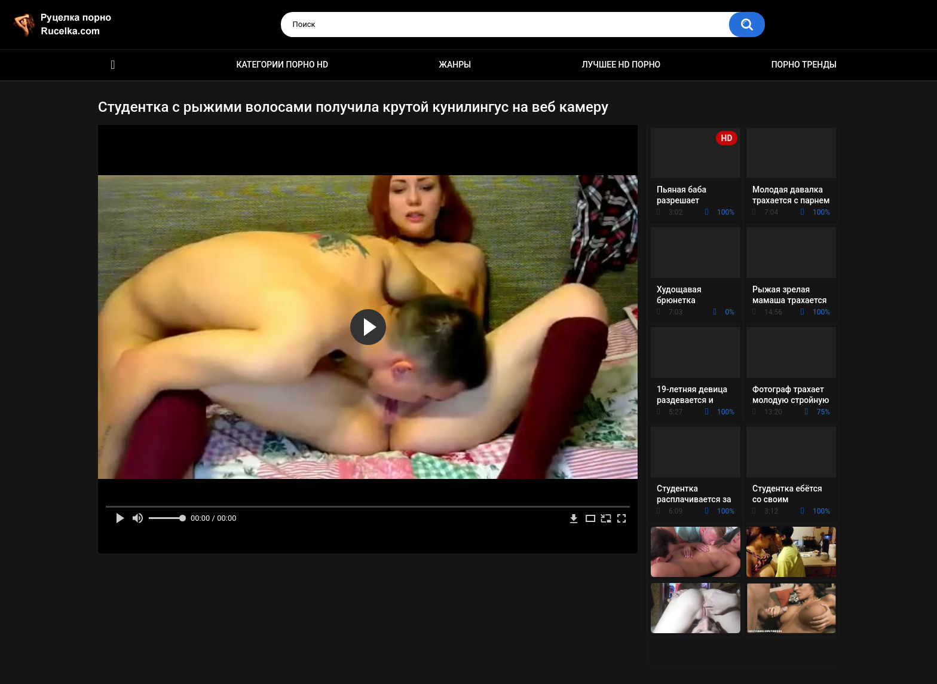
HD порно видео (113, 65)
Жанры (455, 64)
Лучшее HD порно (621, 64)
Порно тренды (804, 64)
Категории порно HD (282, 64)
